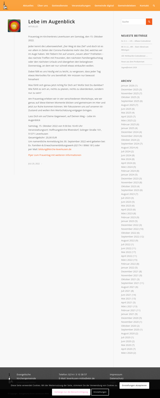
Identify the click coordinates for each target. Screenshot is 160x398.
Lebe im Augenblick (51, 21)
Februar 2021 (128, 310)
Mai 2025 (126, 112)
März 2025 (127, 120)
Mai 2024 (126, 159)
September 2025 (130, 101)
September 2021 (130, 283)
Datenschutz (117, 378)
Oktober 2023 (128, 186)
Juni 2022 (126, 248)
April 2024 (126, 162)
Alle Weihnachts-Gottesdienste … (134, 56)
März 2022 (127, 259)
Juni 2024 (126, 155)
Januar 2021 (127, 314)
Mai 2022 (126, 252)
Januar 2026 (127, 85)
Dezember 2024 (130, 132)
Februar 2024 (128, 170)
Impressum (116, 374)
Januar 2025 (127, 128)
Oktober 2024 (128, 139)
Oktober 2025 (128, 97)
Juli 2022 (125, 244)
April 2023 (126, 209)
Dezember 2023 (130, 178)
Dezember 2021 (130, 271)
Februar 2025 (128, 124)
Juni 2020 (126, 341)
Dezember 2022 (130, 224)
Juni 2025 (126, 108)
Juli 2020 (125, 337)
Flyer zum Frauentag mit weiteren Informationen (54, 155)
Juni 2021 (126, 294)
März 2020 (127, 352)
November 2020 (130, 321)
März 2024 (127, 166)
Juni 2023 (126, 201)
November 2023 (130, 182)
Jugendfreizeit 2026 (129, 67)
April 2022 (126, 255)
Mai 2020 (126, 345)
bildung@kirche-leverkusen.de (54, 149)
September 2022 (130, 236)
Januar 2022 (127, 267)
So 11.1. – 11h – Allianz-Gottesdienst (136, 41)
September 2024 (130, 143)
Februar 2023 (128, 217)
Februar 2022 (128, 263)
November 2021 (130, 275)
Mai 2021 (126, 298)
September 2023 (130, 190)
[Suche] (154, 5)
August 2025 (128, 104)
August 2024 (128, 147)
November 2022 (130, 228)
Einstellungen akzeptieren (134, 385)
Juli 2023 (125, 197)
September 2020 (130, 329)
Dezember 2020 (130, 317)
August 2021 (128, 286)
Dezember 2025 (130, 89)
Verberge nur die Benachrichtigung (71, 392)
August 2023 (128, 193)
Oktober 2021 (128, 279)
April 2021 (126, 302)
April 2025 (126, 116)
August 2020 (128, 333)
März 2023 (127, 213)
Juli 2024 (125, 151)
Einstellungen (100, 392)
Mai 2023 (126, 205)
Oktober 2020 (128, 325)
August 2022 (128, 240)
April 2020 (126, 348)
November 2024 (130, 135)
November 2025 (130, 93)
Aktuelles (33, 26)
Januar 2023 (127, 221)
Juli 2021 (125, 290)
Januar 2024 (127, 174)
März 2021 (127, 306)
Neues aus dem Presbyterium (132, 62)
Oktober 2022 (128, 232)
